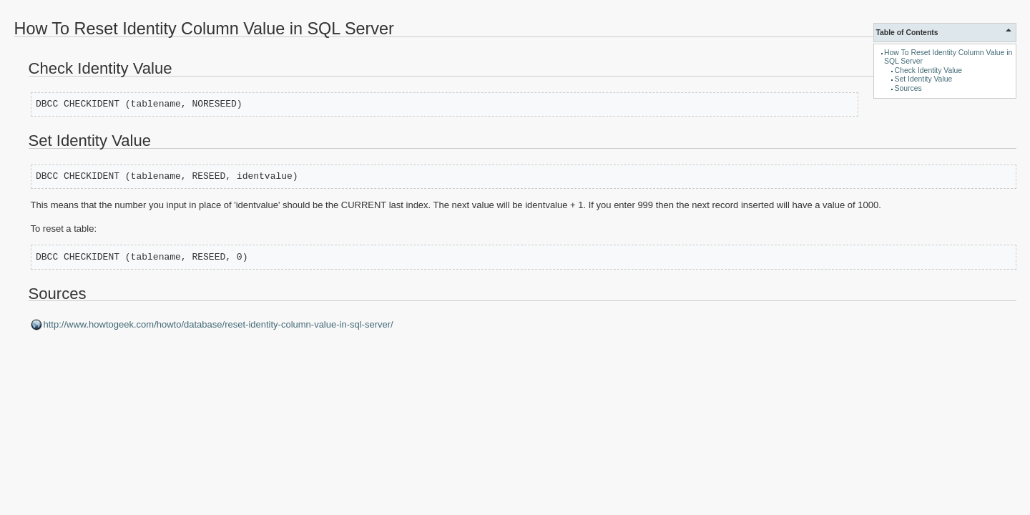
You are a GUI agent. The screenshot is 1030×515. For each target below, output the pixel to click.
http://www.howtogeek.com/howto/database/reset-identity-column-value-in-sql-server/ (218, 324)
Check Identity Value (929, 70)
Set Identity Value (924, 79)
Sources (908, 88)
